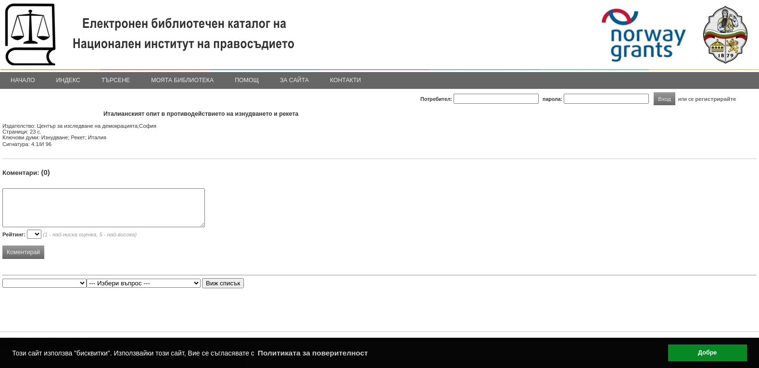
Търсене (115, 80)
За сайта (294, 80)
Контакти (345, 80)
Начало (23, 80)
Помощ (247, 80)
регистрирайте (715, 99)
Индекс (68, 80)
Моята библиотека (182, 80)
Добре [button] (707, 352)
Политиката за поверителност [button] (313, 353)
